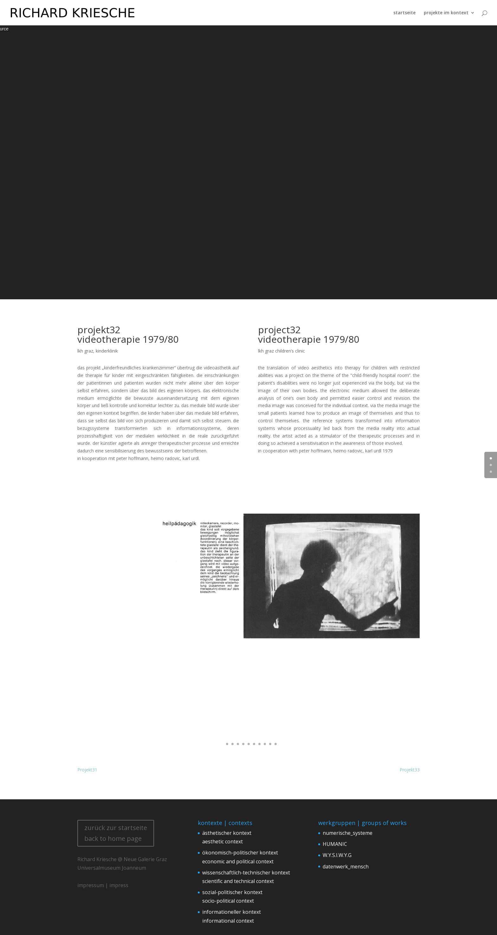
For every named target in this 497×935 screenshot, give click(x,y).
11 (275, 744)
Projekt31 (87, 770)
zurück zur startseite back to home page (115, 833)
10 (270, 744)
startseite (404, 12)
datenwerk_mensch (346, 866)
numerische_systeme (347, 832)
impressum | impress (102, 885)
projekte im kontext (446, 12)
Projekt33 (410, 770)
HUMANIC (335, 844)
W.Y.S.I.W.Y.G (337, 855)
